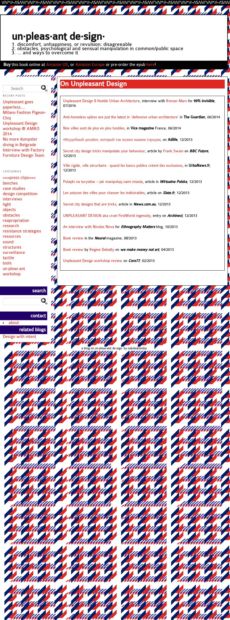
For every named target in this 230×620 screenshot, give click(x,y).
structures (12, 247)
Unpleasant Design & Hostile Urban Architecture (101, 101)
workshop (12, 274)
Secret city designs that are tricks (89, 204)
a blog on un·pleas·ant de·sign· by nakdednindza (114, 348)
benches (10, 183)
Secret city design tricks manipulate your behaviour (104, 151)
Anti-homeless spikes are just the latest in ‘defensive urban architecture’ (121, 117)
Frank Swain (173, 151)
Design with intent (19, 336)
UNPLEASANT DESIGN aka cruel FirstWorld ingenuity (107, 216)
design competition (20, 194)
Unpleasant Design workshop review (92, 261)
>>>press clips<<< (19, 177)
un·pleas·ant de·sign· (58, 37)
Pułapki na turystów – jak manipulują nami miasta (103, 182)
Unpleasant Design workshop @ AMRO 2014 (21, 128)
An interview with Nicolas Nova (88, 227)
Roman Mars (176, 101)
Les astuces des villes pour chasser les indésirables (104, 193)
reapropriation (16, 220)
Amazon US (57, 64)
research (11, 226)
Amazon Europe (90, 64)
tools (7, 263)
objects (9, 209)
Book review (73, 238)
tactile (8, 258)
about (14, 322)
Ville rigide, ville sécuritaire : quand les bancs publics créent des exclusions (122, 165)
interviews (12, 199)
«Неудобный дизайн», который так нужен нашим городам (112, 140)
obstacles (11, 215)
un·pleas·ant (14, 268)
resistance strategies (22, 231)
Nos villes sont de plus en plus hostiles (93, 128)
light (7, 204)
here (150, 64)
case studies (14, 188)
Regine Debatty (101, 249)
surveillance (14, 252)
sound (8, 242)
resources (12, 236)
